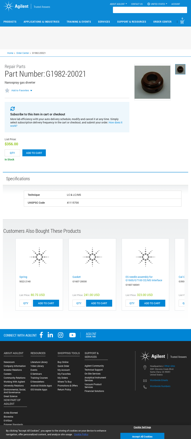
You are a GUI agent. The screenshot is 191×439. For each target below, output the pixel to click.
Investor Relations (13, 370)
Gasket (76, 277)
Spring (23, 277)
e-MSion (8, 420)
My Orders (63, 377)
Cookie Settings (142, 427)
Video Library (37, 366)
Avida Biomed (11, 412)
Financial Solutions (94, 391)
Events (34, 370)
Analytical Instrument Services (95, 379)
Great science (10, 396)
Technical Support (94, 369)
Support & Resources (131, 21)
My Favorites (64, 373)
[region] (95, 432)
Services (104, 21)
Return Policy (64, 389)
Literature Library (39, 362)
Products (10, 21)
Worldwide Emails (159, 380)
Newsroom (9, 362)
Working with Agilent (14, 381)
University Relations (14, 385)
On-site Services (92, 373)
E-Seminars (36, 373)
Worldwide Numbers (160, 386)
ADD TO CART (46, 303)
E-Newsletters (37, 381)
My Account (64, 370)
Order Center (162, 21)
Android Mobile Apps (41, 385)
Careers (7, 373)
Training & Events (79, 21)
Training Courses (39, 377)
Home (10, 52)
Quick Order (63, 366)
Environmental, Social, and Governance (15, 391)
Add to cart (34, 153)
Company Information (15, 366)
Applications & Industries (42, 21)
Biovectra (8, 416)
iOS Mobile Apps (39, 389)
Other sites (169, 365)
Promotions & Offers (68, 385)
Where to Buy (65, 381)
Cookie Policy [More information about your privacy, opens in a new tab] (81, 434)
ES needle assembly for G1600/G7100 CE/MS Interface (144, 278)
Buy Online (63, 362)
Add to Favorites (20, 90)
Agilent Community (94, 365)
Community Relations (14, 377)
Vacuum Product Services (93, 386)
